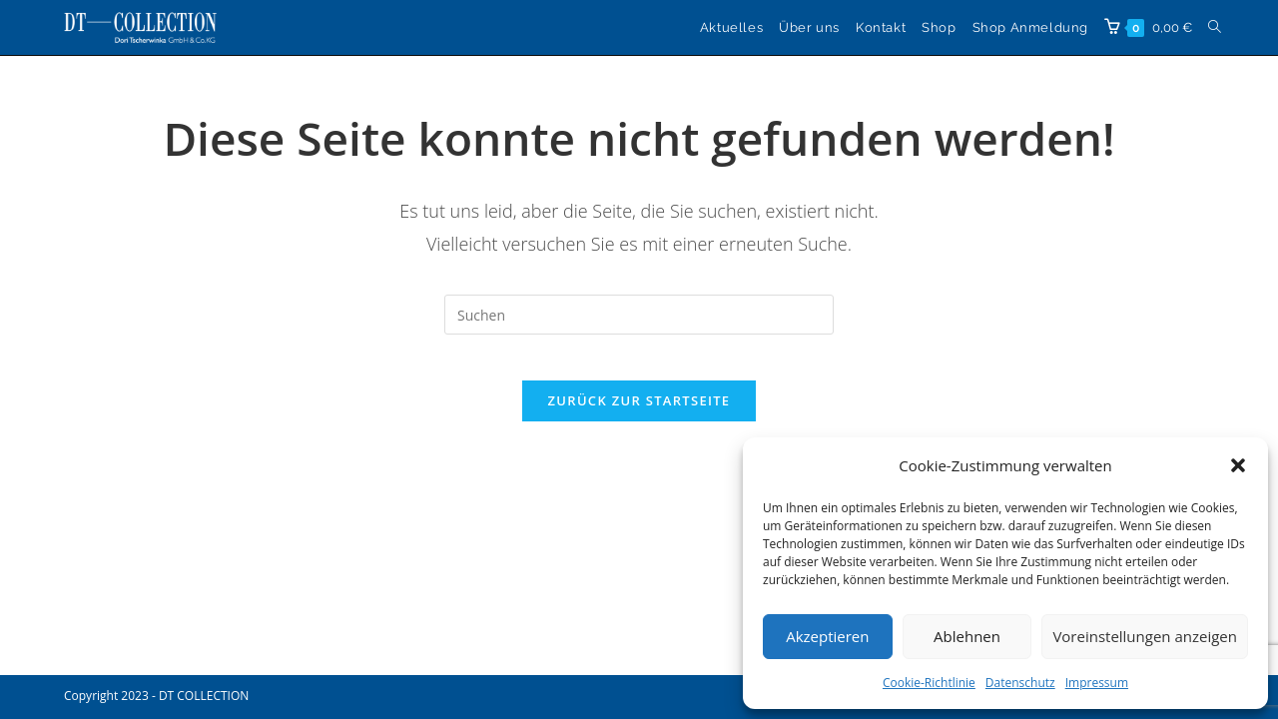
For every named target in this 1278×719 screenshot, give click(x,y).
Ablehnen (967, 636)
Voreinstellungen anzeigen (1144, 636)
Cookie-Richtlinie (929, 682)
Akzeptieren (827, 636)
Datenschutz (1020, 682)
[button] (1238, 465)
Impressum (1096, 682)
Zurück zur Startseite (639, 415)
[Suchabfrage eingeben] (639, 315)
